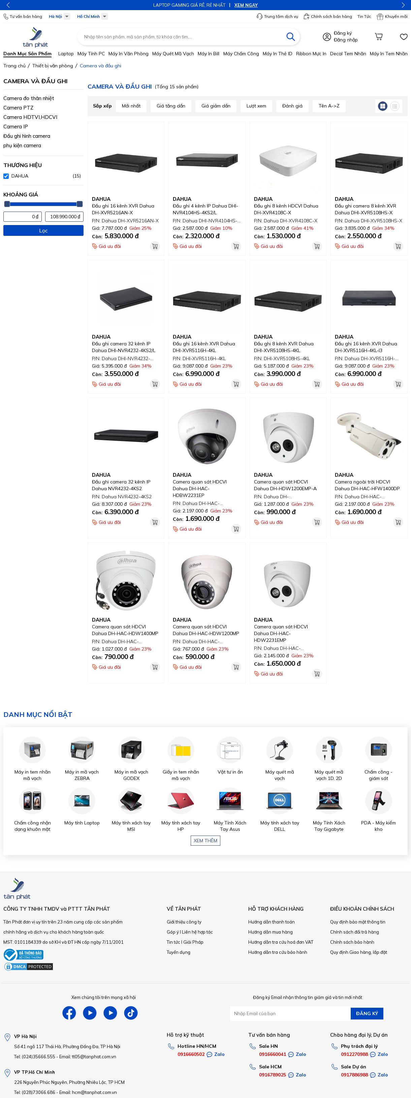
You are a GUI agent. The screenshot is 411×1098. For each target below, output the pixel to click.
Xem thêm (205, 841)
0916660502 (191, 1054)
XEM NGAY (246, 5)
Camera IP (15, 126)
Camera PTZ (18, 107)
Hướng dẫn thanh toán (271, 921)
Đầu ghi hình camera (26, 136)
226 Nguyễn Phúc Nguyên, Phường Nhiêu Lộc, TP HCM (69, 1082)
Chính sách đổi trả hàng (354, 932)
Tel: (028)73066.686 (34, 1092)
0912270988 (354, 1054)
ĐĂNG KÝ (367, 1013)
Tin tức (173, 942)
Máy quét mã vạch (173, 54)
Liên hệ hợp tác (197, 932)
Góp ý (173, 932)
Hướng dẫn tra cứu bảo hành (277, 952)
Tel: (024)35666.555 (34, 1056)
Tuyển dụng (178, 952)
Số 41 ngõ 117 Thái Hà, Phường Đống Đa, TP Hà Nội (67, 1046)
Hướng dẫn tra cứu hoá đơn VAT (280, 942)
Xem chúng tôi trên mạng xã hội (103, 997)
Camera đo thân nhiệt (28, 98)
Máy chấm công (241, 54)
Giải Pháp (193, 942)
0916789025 (272, 1075)
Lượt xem (256, 106)
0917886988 (354, 1075)
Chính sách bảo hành (352, 942)
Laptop (66, 54)
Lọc (43, 230)
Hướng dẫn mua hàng (270, 932)
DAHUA (101, 199)
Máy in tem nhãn (389, 54)
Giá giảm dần (215, 106)
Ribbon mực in (311, 54)
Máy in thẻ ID (277, 54)
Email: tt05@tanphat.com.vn (87, 1056)
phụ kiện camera (22, 145)
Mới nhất (131, 106)
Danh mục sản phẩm (27, 54)
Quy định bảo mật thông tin (357, 921)
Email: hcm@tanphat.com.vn (88, 1092)
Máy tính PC (91, 54)
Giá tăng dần (171, 106)
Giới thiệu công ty (184, 921)
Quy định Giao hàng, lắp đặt (358, 952)
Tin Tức (364, 16)
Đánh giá (292, 106)
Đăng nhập (346, 40)
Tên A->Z (329, 106)
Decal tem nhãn (348, 54)
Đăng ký (343, 33)
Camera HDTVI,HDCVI (30, 117)
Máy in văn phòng (128, 54)
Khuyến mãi (392, 16)
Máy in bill (208, 54)
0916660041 (272, 1054)
